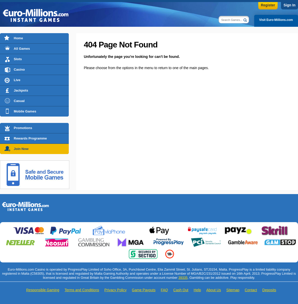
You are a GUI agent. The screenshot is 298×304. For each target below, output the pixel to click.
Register (268, 5)
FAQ (164, 290)
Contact (251, 290)
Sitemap (232, 290)
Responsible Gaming (42, 290)
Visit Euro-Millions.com (276, 20)
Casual (19, 101)
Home (18, 38)
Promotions (23, 128)
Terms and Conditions (82, 290)
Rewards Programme (30, 138)
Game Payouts (144, 290)
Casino (19, 69)
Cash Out (180, 290)
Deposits (269, 290)
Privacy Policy (115, 290)
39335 (182, 278)
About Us (213, 290)
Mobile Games (25, 111)
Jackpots (21, 90)
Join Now (21, 149)
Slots (18, 59)
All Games (22, 48)
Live (17, 80)
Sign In (289, 5)
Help (197, 290)
